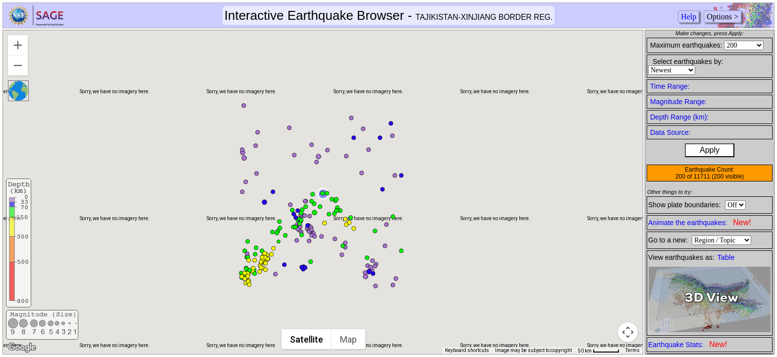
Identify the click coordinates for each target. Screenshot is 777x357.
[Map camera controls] (628, 332)
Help (688, 16)
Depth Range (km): (679, 117)
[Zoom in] (18, 45)
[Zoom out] (18, 65)
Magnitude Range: (678, 102)
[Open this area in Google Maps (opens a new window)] (21, 347)
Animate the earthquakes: (699, 222)
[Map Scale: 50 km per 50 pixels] (598, 350)
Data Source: (670, 132)
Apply (710, 150)
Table (726, 257)
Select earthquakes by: (688, 61)
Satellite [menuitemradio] (306, 339)
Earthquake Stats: (687, 344)
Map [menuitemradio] (348, 339)
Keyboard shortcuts (467, 350)
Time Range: (670, 86)
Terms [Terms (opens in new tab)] (632, 350)
